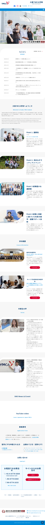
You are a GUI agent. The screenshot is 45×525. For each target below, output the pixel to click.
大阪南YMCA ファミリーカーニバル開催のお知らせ (26, 77)
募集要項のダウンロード (33, 479)
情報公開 (27, 517)
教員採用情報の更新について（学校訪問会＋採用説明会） (26, 62)
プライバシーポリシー (20, 517)
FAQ (40, 495)
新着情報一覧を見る (38, 51)
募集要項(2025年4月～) (7, 449)
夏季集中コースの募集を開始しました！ (23, 58)
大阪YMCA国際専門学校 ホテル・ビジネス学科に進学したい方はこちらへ (18, 516)
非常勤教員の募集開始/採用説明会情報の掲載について (26, 65)
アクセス (30, 6)
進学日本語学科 (16, 495)
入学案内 (35, 495)
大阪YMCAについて (36, 516)
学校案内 (9, 495)
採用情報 (25, 6)
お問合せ (34, 475)
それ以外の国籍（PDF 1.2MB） (32, 451)
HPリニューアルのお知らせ (21, 89)
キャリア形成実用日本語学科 (26, 495)
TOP (5, 495)
